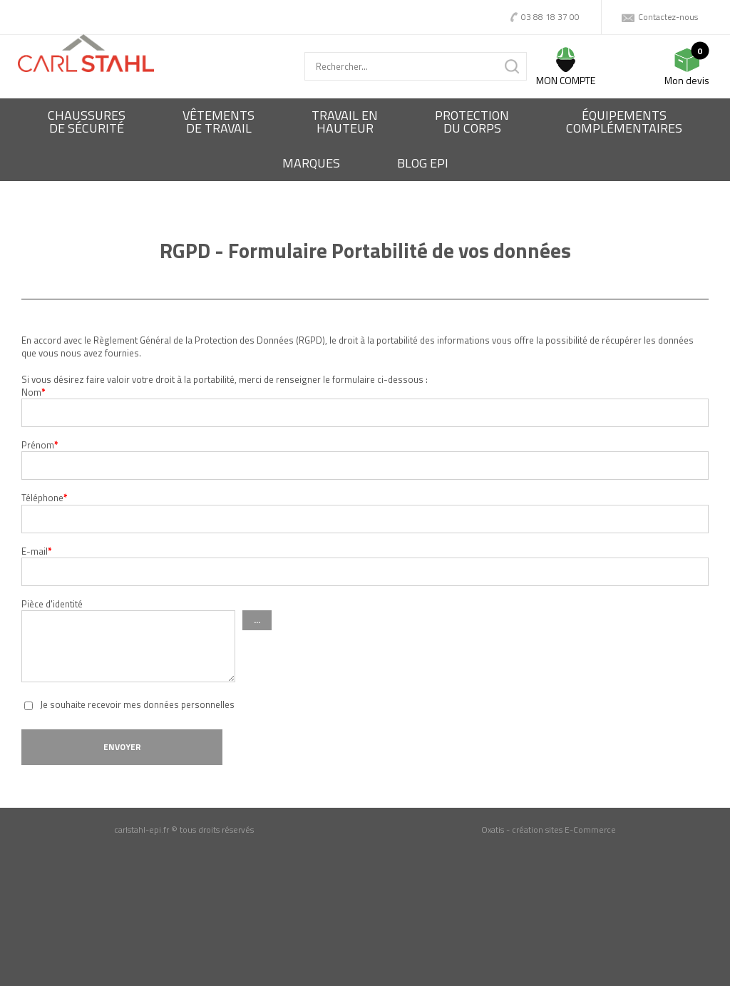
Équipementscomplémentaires (624, 122)
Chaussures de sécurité (86, 122)
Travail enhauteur (345, 122)
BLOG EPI (422, 163)
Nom (33, 392)
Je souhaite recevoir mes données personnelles (137, 704)
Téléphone (44, 497)
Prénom (39, 444)
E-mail (36, 551)
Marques (311, 163)
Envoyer (122, 747)
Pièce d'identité (52, 603)
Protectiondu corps (472, 122)
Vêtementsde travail (218, 122)
